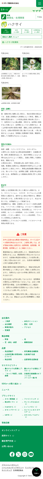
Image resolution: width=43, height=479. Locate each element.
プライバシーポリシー (10, 465)
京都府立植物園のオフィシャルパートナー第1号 (32, 376)
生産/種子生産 (29, 354)
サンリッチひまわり (31, 402)
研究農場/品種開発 (31, 351)
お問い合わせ (7, 446)
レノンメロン (29, 407)
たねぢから (9, 407)
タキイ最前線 (10, 399)
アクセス (27, 327)
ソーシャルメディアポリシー (13, 467)
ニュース (5, 390)
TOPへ (36, 473)
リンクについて (31, 467)
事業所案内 (9, 327)
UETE (7, 415)
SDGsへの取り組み (10, 384)
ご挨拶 (7, 321)
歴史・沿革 (28, 324)
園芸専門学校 (7, 441)
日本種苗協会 (18, 470)
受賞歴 (7, 330)
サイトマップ (7, 470)
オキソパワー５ (11, 410)
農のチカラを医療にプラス (13, 370)
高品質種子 (9, 351)
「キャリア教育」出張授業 (13, 375)
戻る (40, 17)
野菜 (6, 339)
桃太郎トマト (10, 402)
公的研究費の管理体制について (13, 355)
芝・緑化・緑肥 (11, 342)
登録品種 (5, 423)
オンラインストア (9, 430)
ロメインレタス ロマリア (32, 411)
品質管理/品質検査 (31, 359)
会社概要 (8, 324)
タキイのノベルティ (31, 415)
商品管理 (8, 359)
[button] (39, 3)
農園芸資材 (28, 342)
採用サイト (6, 436)
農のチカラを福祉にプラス (32, 370)
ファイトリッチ (30, 399)
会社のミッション (31, 321)
